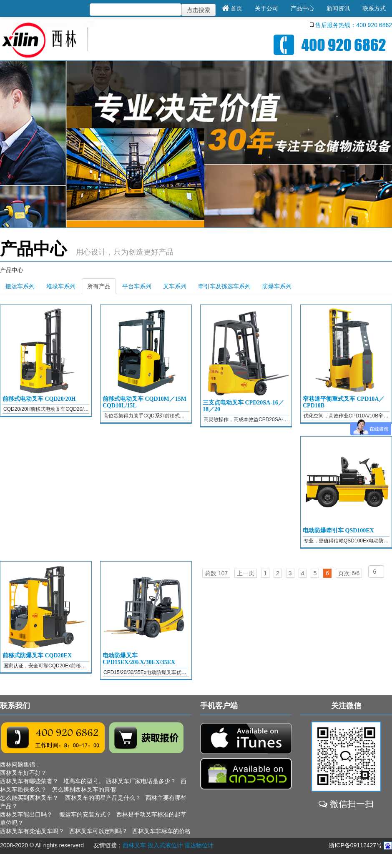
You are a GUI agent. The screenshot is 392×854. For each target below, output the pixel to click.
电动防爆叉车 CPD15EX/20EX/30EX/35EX (139, 658)
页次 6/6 (348, 573)
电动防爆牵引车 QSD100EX (338, 530)
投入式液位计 (165, 845)
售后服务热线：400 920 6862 (353, 25)
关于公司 (266, 8)
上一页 (245, 573)
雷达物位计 (199, 845)
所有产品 (99, 286)
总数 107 (216, 573)
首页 (232, 8)
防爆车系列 (276, 286)
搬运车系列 (20, 286)
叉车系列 (174, 286)
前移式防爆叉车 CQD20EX (37, 655)
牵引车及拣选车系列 (224, 286)
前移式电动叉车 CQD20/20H (39, 399)
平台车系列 (136, 286)
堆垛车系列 (60, 286)
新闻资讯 (338, 8)
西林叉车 (134, 845)
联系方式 (374, 8)
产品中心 (302, 8)
